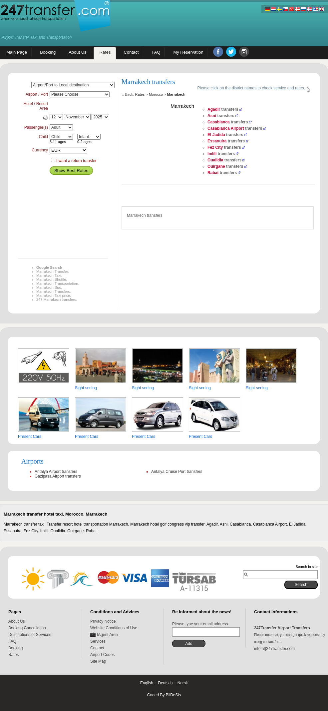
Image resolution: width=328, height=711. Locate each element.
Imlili (211, 153)
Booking (15, 648)
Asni (211, 115)
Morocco (156, 94)
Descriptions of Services (29, 634)
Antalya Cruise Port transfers (176, 471)
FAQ (12, 641)
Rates (140, 94)
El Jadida (216, 134)
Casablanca (218, 122)
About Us (16, 621)
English (146, 683)
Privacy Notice (103, 621)
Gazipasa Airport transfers (58, 476)
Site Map (98, 661)
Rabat (212, 172)
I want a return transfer (76, 160)
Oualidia (215, 160)
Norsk (182, 683)
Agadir (213, 109)
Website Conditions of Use (113, 628)
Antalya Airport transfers (56, 471)
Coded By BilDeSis (164, 695)
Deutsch (165, 683)
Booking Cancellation (27, 628)
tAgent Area (107, 634)
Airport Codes (102, 654)
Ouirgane (216, 166)
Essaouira (216, 141)
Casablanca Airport (225, 128)
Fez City (215, 147)
